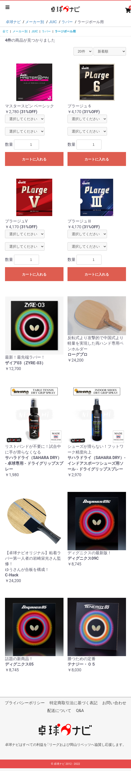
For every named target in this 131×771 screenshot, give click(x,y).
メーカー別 (20, 31)
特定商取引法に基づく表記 (74, 702)
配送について (59, 710)
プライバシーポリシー (25, 702)
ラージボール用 (65, 31)
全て (5, 31)
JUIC (35, 31)
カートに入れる (34, 159)
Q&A (80, 710)
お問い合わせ (114, 702)
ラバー (46, 31)
